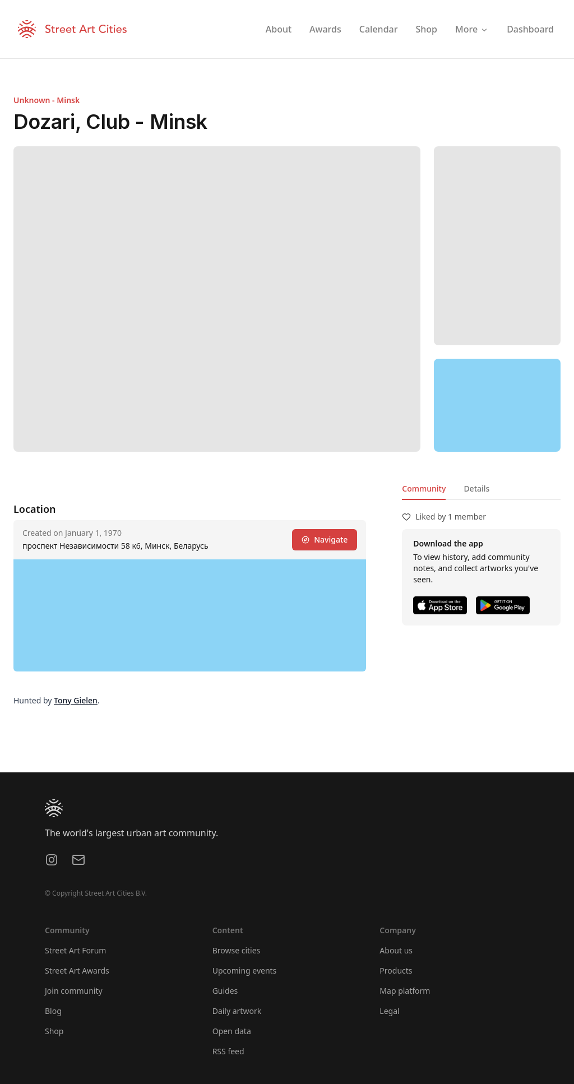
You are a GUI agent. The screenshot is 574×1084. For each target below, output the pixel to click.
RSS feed (228, 1051)
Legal (389, 1011)
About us (396, 950)
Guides (225, 990)
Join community (74, 990)
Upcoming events (244, 970)
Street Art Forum (75, 950)
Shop (54, 1031)
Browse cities (236, 950)
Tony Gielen (76, 700)
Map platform (404, 990)
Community (424, 488)
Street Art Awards (77, 970)
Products (395, 970)
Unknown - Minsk (46, 100)
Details (476, 488)
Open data (231, 1031)
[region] (497, 405)
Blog (53, 1011)
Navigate (325, 539)
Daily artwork (237, 1011)
